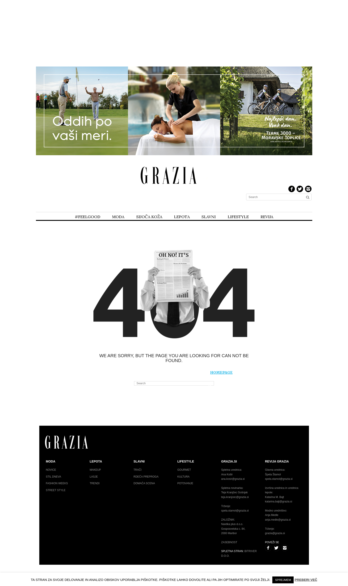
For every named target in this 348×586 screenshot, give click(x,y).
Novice (51, 469)
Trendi (95, 483)
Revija (267, 216)
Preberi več (306, 580)
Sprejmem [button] (283, 580)
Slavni (209, 216)
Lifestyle (238, 216)
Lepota (182, 216)
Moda (118, 216)
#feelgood (87, 216)
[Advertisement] (174, 33)
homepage (221, 372)
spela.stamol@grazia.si (235, 510)
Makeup (95, 469)
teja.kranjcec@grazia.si (235, 497)
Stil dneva (53, 476)
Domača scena (144, 483)
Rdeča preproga (146, 476)
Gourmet (184, 469)
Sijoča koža (149, 216)
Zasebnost (229, 542)
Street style (55, 490)
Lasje (94, 476)
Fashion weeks (57, 483)
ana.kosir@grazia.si (233, 478)
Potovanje (185, 483)
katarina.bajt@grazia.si (278, 501)
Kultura (183, 476)
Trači (138, 469)
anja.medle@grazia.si (278, 519)
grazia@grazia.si (275, 533)
